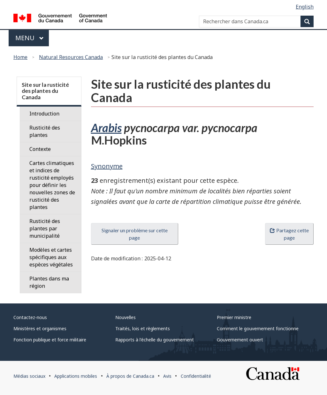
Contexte (40, 149)
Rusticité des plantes (44, 131)
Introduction (44, 113)
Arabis (106, 128)
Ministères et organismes (39, 328)
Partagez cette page (289, 234)
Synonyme (107, 166)
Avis (167, 376)
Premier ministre (234, 317)
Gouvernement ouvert (240, 340)
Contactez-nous (30, 317)
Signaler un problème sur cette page (135, 234)
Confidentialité (196, 376)
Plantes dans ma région (49, 282)
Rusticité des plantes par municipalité (44, 228)
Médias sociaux (29, 376)
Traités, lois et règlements (142, 328)
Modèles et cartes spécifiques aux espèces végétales (51, 257)
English (305, 6)
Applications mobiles (75, 376)
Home (20, 57)
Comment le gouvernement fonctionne (258, 328)
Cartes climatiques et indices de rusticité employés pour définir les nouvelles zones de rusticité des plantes (52, 185)
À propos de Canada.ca (130, 376)
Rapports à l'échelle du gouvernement (154, 340)
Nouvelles (125, 317)
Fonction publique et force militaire (49, 340)
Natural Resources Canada (71, 57)
